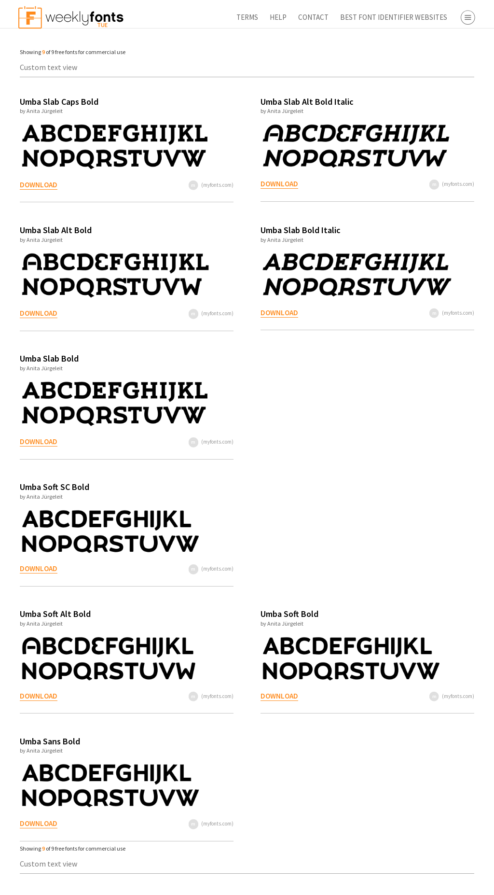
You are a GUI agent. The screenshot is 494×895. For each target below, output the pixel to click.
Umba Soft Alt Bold (50, 613)
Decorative (425, 110)
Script (417, 97)
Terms (133, 17)
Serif (415, 69)
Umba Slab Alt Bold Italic (244, 101)
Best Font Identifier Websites (279, 17)
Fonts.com (424, 224)
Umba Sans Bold (45, 741)
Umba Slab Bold (44, 358)
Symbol (419, 124)
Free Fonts (407, 288)
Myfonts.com (429, 210)
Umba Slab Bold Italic (238, 230)
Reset (457, 883)
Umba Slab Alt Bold (51, 230)
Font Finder (409, 302)
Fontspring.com (433, 252)
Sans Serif (423, 83)
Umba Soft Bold (227, 613)
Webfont (422, 175)
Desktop (421, 161)
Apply (402, 883)
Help (163, 17)
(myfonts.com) (161, 185)
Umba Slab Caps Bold (54, 101)
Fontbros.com (430, 238)
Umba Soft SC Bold (49, 486)
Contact (199, 17)
